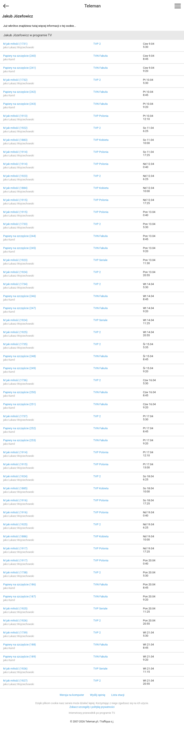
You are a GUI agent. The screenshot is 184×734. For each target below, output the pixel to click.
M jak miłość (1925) (15, 332)
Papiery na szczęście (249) (19, 368)
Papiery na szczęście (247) (19, 308)
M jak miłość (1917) (15, 548)
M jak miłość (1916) (15, 500)
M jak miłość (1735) (15, 344)
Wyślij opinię (97, 694)
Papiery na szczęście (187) (19, 596)
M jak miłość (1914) (15, 151)
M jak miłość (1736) (15, 380)
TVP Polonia (100, 115)
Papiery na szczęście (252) (19, 428)
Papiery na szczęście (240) (19, 55)
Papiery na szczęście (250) (19, 392)
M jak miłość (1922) (15, 127)
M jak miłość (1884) (15, 188)
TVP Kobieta (101, 139)
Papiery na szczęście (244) (19, 236)
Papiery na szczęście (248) (19, 356)
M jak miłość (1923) (15, 175)
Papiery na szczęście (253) (19, 440)
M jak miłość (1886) (15, 536)
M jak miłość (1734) (15, 284)
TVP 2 (97, 43)
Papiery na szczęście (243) (19, 103)
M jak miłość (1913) (15, 115)
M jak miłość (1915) (15, 200)
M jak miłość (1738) (15, 572)
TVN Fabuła (100, 55)
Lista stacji (117, 694)
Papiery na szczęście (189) (19, 656)
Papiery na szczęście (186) (19, 584)
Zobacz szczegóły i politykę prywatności (92, 707)
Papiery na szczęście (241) (19, 67)
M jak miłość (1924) (15, 272)
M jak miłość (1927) (15, 680)
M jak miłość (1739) (15, 632)
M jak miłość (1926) (15, 620)
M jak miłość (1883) (15, 139)
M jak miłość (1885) (15, 488)
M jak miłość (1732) (15, 79)
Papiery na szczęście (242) (19, 91)
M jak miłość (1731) (15, 43)
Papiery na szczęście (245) (19, 248)
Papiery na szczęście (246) (19, 296)
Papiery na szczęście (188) (19, 644)
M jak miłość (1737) (15, 416)
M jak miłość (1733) (15, 224)
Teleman (92, 5)
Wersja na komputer (72, 694)
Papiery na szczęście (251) (19, 404)
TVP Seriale (100, 260)
